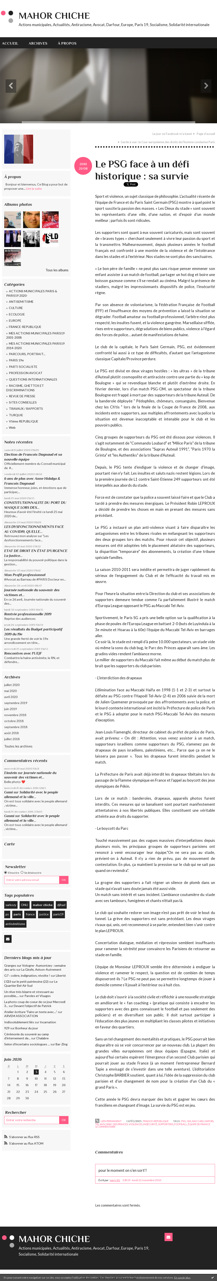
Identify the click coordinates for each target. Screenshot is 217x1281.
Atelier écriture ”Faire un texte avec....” (30, 1012)
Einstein (10, 773)
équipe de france (199, 1124)
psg (183, 1121)
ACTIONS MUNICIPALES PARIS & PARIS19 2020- (31, 293)
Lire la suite (34, 188)
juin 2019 (10, 709)
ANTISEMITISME (21, 301)
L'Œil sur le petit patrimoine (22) (26, 981)
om (189, 1121)
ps (7, 914)
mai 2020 (10, 691)
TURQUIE (16, 415)
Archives (38, 43)
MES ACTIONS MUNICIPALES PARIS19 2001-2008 (35, 335)
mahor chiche (42, 905)
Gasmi (9, 816)
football (180, 1124)
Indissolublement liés (19, 1022)
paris (17, 914)
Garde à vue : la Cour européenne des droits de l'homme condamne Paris (168, 142)
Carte (9, 844)
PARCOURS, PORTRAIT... (27, 354)
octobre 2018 (14, 721)
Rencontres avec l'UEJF (23, 653)
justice (44, 914)
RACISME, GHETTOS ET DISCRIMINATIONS (25, 388)
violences (135, 1124)
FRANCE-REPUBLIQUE (25, 327)
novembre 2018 (15, 715)
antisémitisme (15, 924)
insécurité (150, 1124)
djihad (61, 905)
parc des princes (117, 1124)
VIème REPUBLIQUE (23, 421)
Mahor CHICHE (54, 15)
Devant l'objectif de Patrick (32, 1006)
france (30, 914)
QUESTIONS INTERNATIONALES (33, 379)
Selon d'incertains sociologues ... (27, 1044)
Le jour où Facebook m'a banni (172, 134)
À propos (67, 43)
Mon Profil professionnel (24, 575)
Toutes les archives (18, 746)
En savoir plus (182, 1277)
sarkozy (11, 905)
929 (7, 1028)
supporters (165, 1124)
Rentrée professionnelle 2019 (27, 614)
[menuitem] (12, 42)
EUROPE (15, 320)
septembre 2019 (15, 703)
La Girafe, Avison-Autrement (41, 969)
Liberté (61, 975)
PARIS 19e (16, 360)
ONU (24, 905)
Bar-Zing (62, 1044)
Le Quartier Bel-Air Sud (31, 983)
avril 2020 (11, 697)
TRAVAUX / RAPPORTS (26, 408)
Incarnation (48, 1022)
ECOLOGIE (17, 314)
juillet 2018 (12, 739)
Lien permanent (108, 1121)
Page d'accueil (206, 134)
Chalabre (42, 1038)
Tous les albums (57, 270)
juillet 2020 (12, 685)
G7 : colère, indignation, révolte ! (27, 975)
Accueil (10, 43)
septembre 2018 (15, 727)
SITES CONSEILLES (23, 402)
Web (12, 427)
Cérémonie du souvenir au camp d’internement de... (26, 1036)
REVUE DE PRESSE (22, 396)
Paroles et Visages (37, 996)
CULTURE (16, 308)
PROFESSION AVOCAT (25, 373)
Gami (8, 792)
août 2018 (11, 733)
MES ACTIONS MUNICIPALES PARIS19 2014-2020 (35, 346)
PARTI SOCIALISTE (23, 367)
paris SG (115, 1180)
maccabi (198, 1121)
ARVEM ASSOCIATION (21, 1016)
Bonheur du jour (26, 1028)
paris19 (58, 914)
